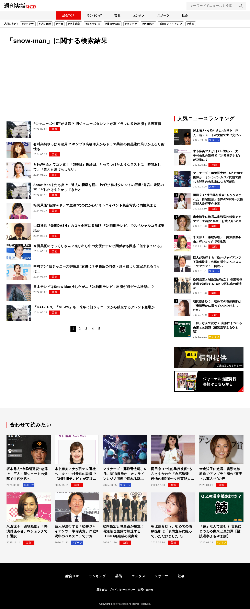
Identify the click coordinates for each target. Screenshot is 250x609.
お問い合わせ (146, 589)
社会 (186, 15)
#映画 (190, 23)
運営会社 (101, 589)
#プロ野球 (45, 23)
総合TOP (67, 15)
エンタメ (139, 15)
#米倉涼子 (149, 23)
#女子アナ (28, 23)
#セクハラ (131, 23)
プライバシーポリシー (122, 589)
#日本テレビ (93, 23)
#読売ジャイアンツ (171, 23)
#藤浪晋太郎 (112, 23)
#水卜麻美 (74, 23)
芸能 (117, 15)
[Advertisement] (125, 84)
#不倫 (59, 23)
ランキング (93, 15)
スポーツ (164, 15)
